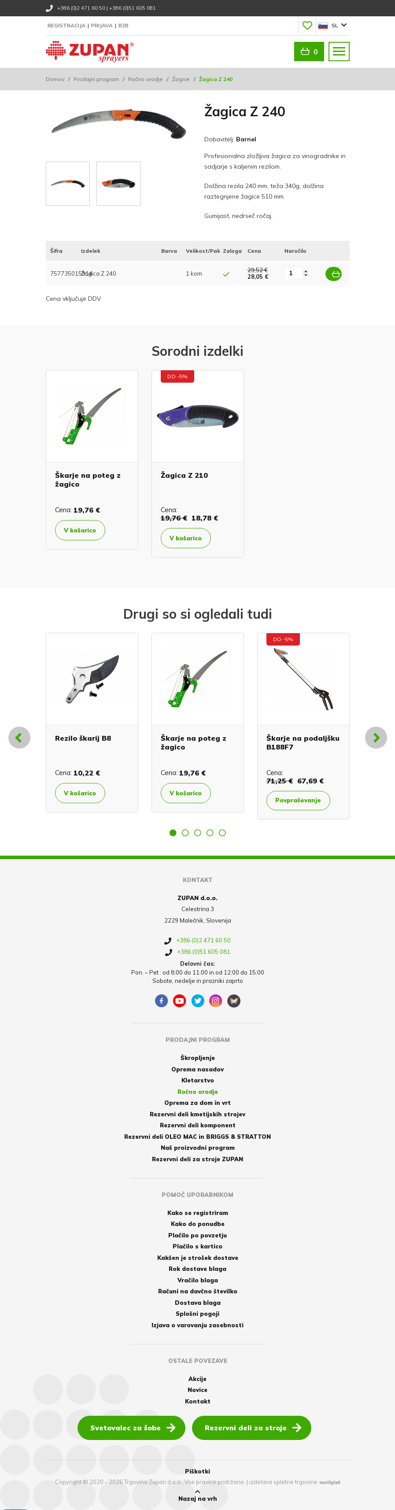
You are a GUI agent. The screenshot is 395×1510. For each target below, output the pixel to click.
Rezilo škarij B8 (83, 738)
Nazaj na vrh (197, 1495)
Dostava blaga (198, 1302)
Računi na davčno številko (197, 1291)
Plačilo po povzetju (197, 1234)
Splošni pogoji (197, 1313)
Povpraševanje (301, 801)
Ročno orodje (145, 79)
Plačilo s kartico (197, 1246)
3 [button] (198, 832)
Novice (197, 1389)
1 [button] (173, 832)
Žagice (181, 79)
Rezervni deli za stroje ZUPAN (197, 1158)
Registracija (67, 25)
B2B (123, 25)
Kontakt (197, 1400)
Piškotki (197, 1471)
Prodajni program (96, 79)
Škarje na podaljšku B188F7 (303, 742)
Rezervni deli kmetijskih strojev (197, 1113)
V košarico (83, 530)
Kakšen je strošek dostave (197, 1257)
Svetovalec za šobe (133, 1427)
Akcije (197, 1378)
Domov (55, 79)
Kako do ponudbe (198, 1223)
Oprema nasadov (197, 1068)
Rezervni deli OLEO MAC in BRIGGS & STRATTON (197, 1136)
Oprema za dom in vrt (197, 1102)
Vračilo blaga (197, 1279)
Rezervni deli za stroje (253, 1427)
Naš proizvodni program (198, 1147)
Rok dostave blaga (197, 1268)
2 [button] (185, 832)
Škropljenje (198, 1057)
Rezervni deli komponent (198, 1125)
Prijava (102, 25)
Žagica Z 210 (184, 475)
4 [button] (210, 832)
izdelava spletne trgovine (283, 1481)
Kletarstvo (197, 1080)
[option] (92, 460)
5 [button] (222, 832)
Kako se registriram (197, 1212)
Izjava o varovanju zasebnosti (197, 1324)
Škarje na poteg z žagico (88, 479)
